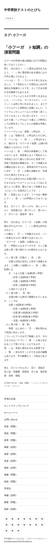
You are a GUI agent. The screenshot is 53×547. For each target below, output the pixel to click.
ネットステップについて (16, 405)
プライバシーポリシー (36, 538)
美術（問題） (11, 433)
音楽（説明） (11, 461)
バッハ (35, 383)
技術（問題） (11, 481)
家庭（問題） (11, 502)
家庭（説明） (11, 447)
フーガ (42, 383)
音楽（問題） (24, 383)
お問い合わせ (11, 419)
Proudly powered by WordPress (18, 541)
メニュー (9, 18)
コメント (16, 386)
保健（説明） (11, 495)
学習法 (7, 488)
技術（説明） (11, 509)
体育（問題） (11, 440)
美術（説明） (11, 467)
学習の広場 (9, 399)
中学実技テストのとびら (22, 10)
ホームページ (11, 412)
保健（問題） (11, 474)
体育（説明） (11, 454)
